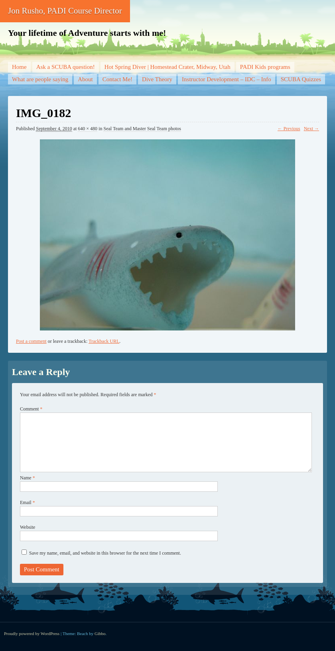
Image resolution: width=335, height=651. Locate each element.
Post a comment (31, 341)
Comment (31, 409)
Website (27, 527)
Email (27, 502)
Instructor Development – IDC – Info (226, 79)
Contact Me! (117, 79)
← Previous (289, 128)
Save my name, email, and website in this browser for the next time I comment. (105, 553)
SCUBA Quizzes (301, 79)
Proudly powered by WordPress (31, 633)
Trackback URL (104, 341)
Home (19, 67)
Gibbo (100, 633)
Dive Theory (157, 79)
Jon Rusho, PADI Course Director (65, 11)
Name (27, 478)
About (85, 79)
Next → (311, 128)
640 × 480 (87, 128)
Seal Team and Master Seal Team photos (142, 128)
